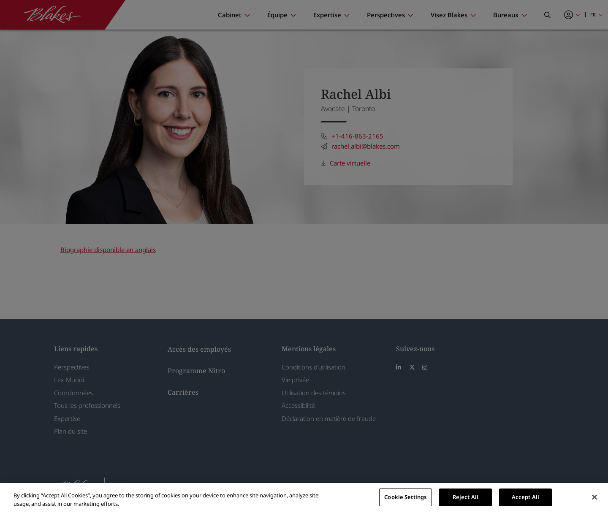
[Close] (594, 497)
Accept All (525, 497)
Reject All (465, 497)
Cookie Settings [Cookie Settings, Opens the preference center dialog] (405, 497)
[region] (304, 498)
